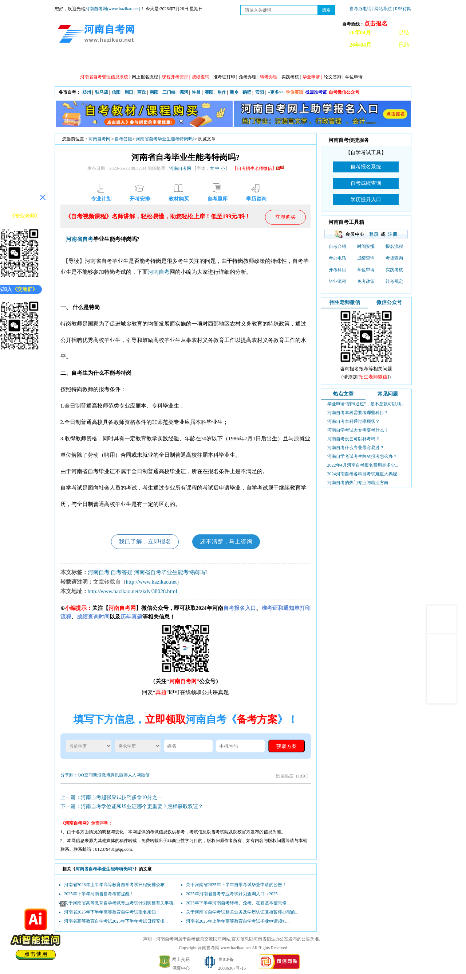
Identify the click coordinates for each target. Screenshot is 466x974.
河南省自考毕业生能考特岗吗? (165, 138)
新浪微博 (101, 775)
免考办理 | (248, 76)
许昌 (196, 92)
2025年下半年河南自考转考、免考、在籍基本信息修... (238, 902)
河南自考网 (99, 138)
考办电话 (337, 258)
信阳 (116, 92)
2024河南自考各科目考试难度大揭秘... (363, 473)
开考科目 (337, 269)
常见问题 (388, 394)
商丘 (141, 92)
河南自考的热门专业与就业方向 (357, 482)
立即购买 (285, 217)
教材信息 (337, 62)
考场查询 (394, 258)
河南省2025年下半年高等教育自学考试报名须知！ (112, 912)
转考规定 (394, 281)
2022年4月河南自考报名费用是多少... (362, 465)
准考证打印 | (225, 76)
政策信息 (107, 62)
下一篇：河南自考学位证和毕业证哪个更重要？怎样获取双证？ (131, 806)
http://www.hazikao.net (151, 582)
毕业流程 (337, 281)
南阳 (154, 92)
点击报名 (375, 23)
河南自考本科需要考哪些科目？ (357, 412)
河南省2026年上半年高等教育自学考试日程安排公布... (116, 884)
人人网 (134, 775)
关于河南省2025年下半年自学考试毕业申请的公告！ (236, 884)
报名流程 (394, 246)
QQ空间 (85, 775)
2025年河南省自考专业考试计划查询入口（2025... (233, 893)
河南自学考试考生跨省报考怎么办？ (362, 456)
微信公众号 (389, 302)
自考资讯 (140, 62)
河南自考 (159, 272)
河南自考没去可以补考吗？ (353, 438)
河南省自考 (79, 239)
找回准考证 (316, 92)
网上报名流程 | (146, 76)
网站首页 (75, 62)
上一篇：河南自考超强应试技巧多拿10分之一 (111, 797)
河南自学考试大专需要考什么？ (357, 430)
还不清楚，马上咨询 (226, 541)
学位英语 (294, 92)
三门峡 (168, 92)
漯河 (183, 92)
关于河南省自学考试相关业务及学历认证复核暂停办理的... (242, 912)
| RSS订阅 (402, 8)
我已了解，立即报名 (145, 541)
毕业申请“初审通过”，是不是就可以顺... (365, 403)
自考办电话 (360, 8)
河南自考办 (372, 62)
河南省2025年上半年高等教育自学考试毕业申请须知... (238, 921)
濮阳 (209, 92)
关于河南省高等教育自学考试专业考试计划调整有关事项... (120, 902)
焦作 (221, 92)
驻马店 (101, 92)
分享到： (69, 775)
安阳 (259, 92)
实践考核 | (291, 76)
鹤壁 (246, 92)
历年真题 (304, 62)
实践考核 (394, 269)
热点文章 (343, 394)
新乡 (234, 92)
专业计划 (206, 62)
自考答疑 (271, 62)
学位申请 (354, 76)
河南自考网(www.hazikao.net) (112, 8)
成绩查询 (366, 258)
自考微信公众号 (344, 92)
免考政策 (366, 281)
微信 (145, 775)
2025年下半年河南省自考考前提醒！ (99, 893)
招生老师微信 (344, 302)
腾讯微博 (119, 775)
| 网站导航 (382, 8)
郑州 (86, 92)
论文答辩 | (333, 76)
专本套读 (238, 62)
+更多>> (276, 92)
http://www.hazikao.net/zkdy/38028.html (132, 591)
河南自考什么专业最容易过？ (355, 447)
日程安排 (173, 62)
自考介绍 (337, 246)
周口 (129, 92)
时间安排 (366, 246)
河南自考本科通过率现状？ (353, 421)
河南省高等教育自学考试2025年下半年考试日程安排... (116, 921)
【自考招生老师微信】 (258, 168)
